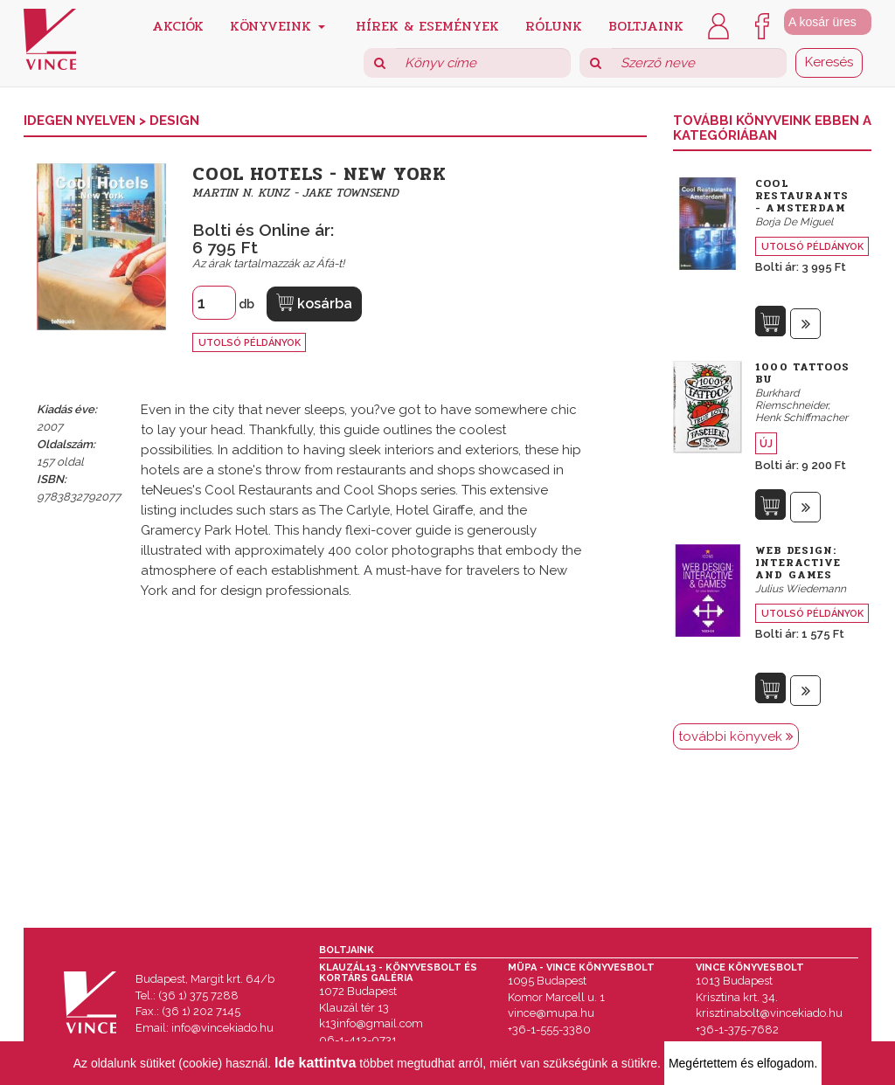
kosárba (314, 303)
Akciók (178, 25)
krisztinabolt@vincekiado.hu (769, 1012)
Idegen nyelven (81, 120)
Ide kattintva (315, 1062)
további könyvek (736, 736)
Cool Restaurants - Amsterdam (802, 196)
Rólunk (553, 25)
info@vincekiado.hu (222, 1027)
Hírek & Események (427, 25)
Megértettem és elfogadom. (743, 1063)
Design (174, 120)
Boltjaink (645, 25)
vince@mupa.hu (551, 1012)
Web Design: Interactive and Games (798, 562)
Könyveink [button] (277, 25)
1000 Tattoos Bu (802, 373)
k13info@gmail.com (371, 1023)
